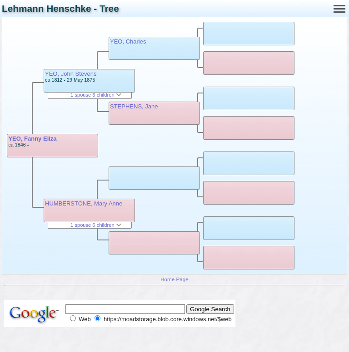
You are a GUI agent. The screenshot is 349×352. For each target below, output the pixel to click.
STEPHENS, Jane (134, 106)
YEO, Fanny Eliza (32, 138)
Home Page (174, 279)
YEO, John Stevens (70, 73)
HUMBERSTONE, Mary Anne (83, 203)
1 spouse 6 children (95, 95)
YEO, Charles (128, 41)
